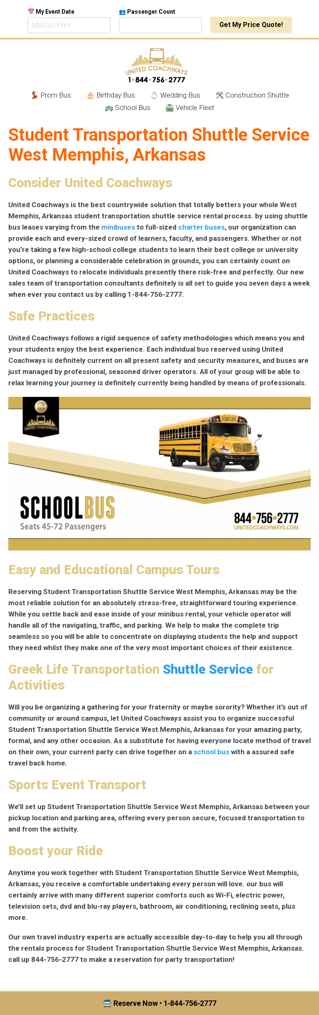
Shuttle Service (208, 669)
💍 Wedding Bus (175, 95)
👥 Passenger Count (147, 11)
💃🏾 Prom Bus (50, 95)
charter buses (201, 227)
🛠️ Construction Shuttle (252, 95)
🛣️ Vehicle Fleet (189, 107)
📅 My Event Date (50, 11)
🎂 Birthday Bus (110, 95)
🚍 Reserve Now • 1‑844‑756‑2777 (160, 1003)
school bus (211, 752)
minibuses (118, 227)
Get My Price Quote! (251, 25)
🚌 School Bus (127, 107)
